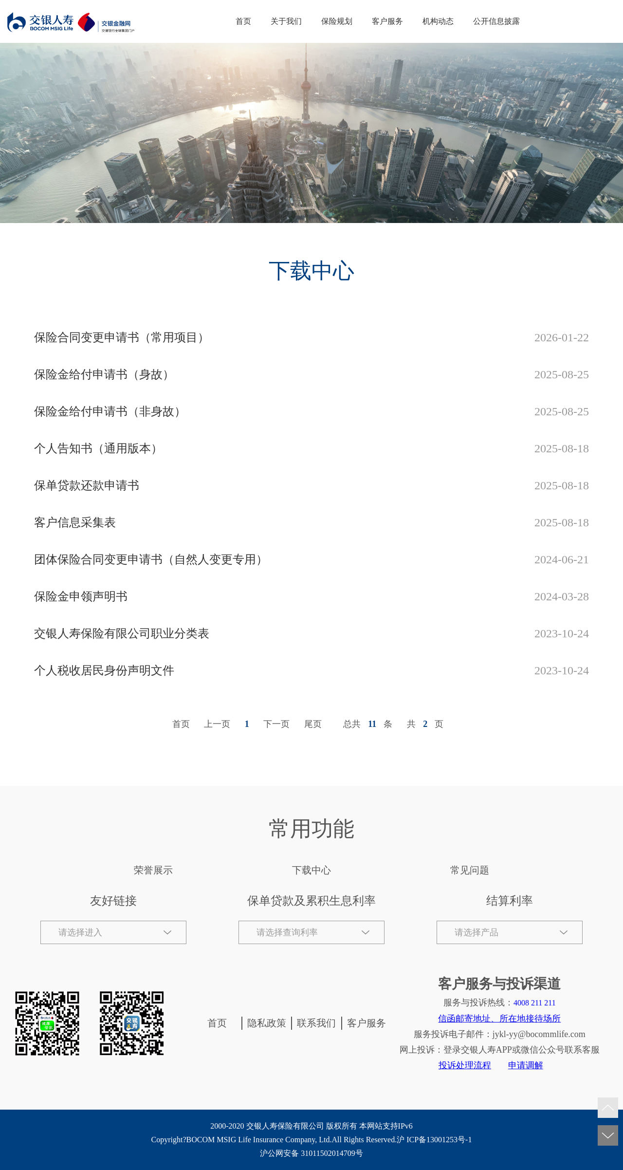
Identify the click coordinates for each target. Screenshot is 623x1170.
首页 (243, 21)
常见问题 (469, 870)
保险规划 (336, 21)
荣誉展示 (153, 870)
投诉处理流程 (465, 1065)
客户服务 (387, 21)
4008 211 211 (534, 1003)
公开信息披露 (496, 21)
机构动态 (438, 21)
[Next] (277, 724)
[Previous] (218, 724)
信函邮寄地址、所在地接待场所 (499, 1018)
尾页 (313, 724)
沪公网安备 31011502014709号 (311, 1153)
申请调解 (525, 1065)
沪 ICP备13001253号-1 (434, 1139)
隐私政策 (266, 1023)
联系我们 (316, 1023)
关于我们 (286, 21)
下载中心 (311, 870)
